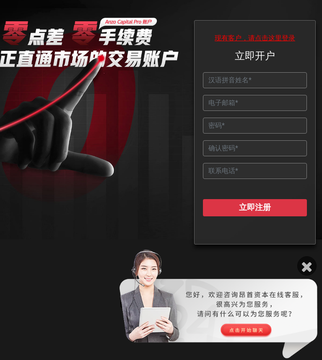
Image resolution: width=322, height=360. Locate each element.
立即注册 (255, 207)
